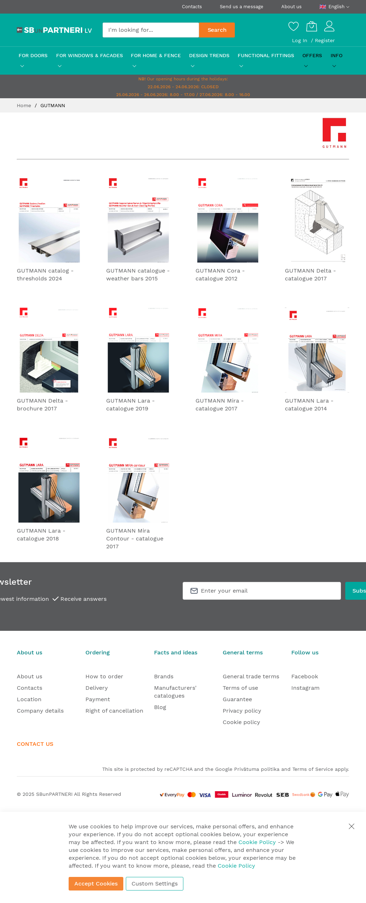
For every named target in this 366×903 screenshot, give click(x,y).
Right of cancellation (114, 710)
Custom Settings (155, 883)
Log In (300, 40)
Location (29, 699)
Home (25, 105)
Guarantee (237, 699)
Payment (97, 699)
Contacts (192, 6)
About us (291, 6)
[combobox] (151, 30)
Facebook (304, 676)
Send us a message (241, 6)
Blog (160, 707)
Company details (40, 710)
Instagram (305, 687)
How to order (104, 676)
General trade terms (251, 676)
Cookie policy (241, 722)
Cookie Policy (257, 842)
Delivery (96, 687)
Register (325, 40)
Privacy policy (242, 710)
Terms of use (240, 687)
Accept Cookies (96, 883)
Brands (163, 676)
